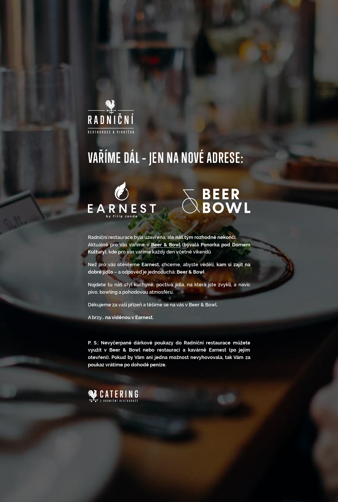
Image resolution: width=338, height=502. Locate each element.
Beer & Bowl (165, 244)
